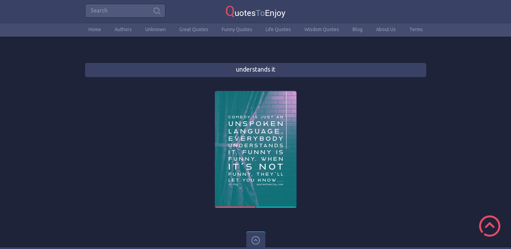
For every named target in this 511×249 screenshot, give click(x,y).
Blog (358, 29)
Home (95, 29)
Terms (416, 29)
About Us (386, 29)
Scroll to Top (490, 226)
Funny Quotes (237, 29)
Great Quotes (193, 29)
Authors (123, 29)
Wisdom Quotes (321, 29)
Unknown (155, 29)
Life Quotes (278, 29)
